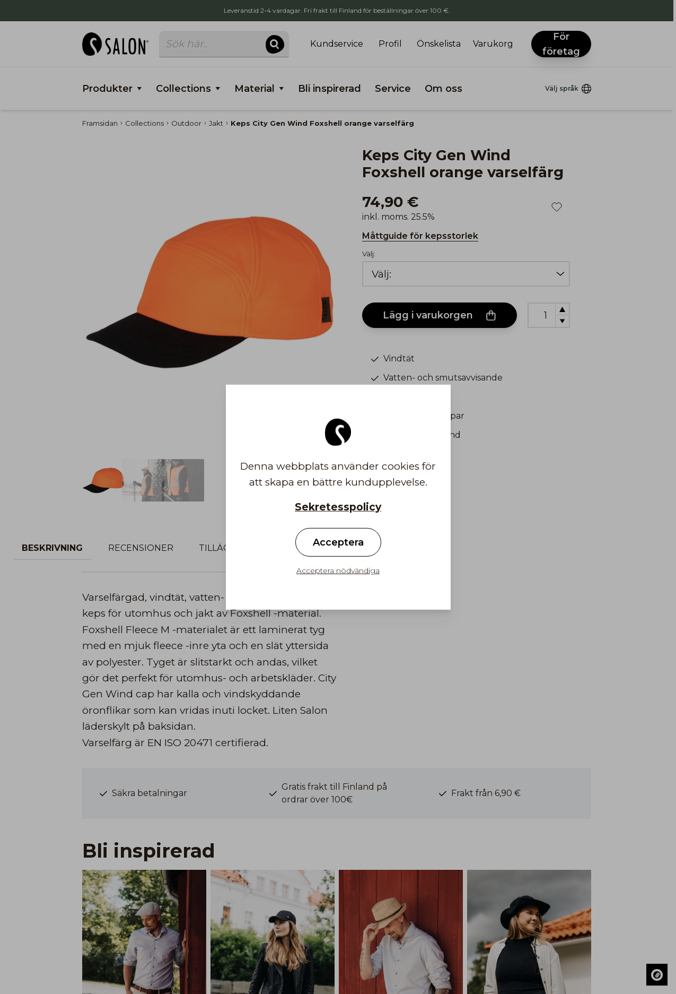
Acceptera (338, 542)
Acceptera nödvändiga (338, 570)
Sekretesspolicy (338, 506)
